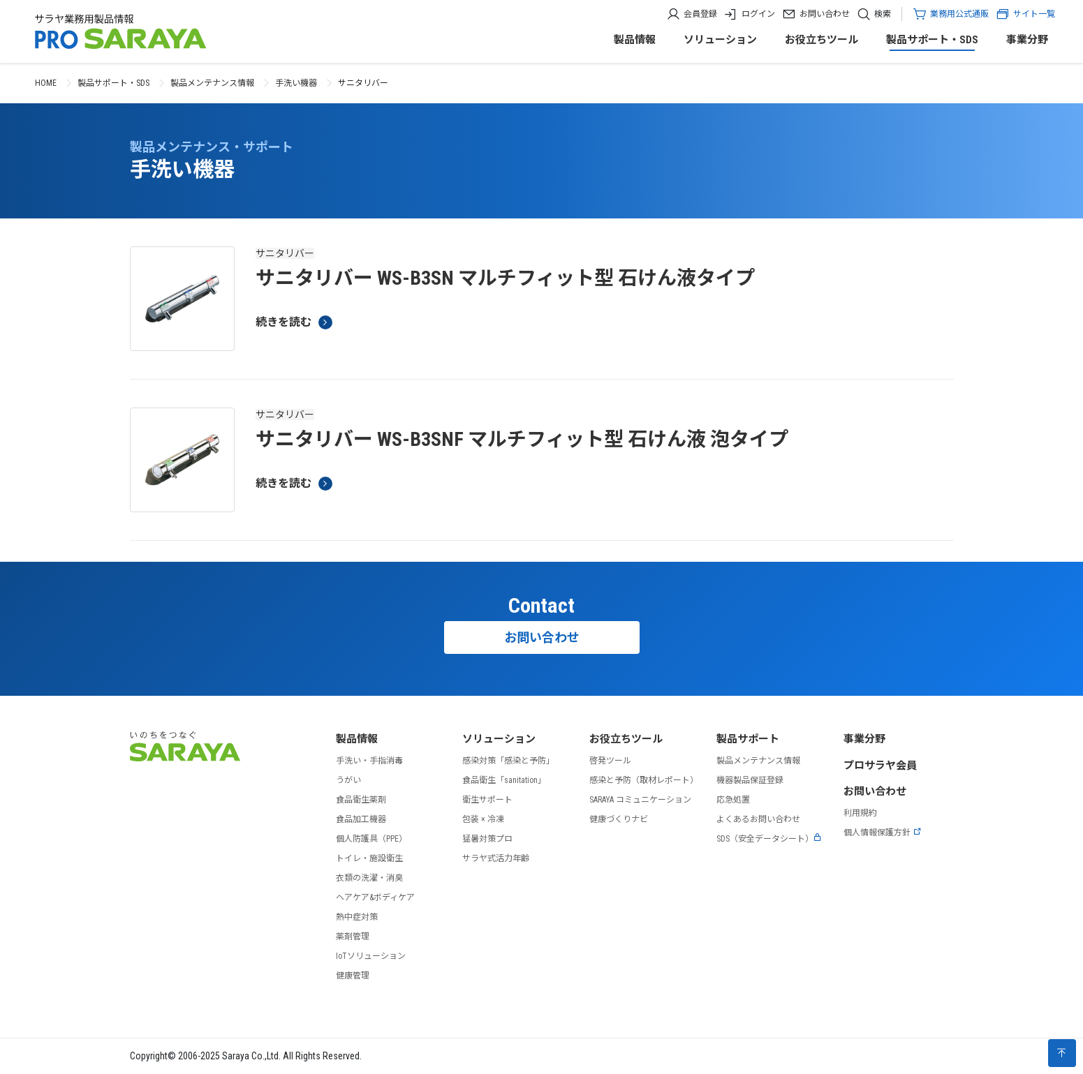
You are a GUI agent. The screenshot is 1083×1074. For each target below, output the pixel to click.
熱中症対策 (357, 917)
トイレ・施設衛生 (369, 858)
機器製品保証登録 (749, 780)
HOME (46, 83)
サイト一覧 (1025, 14)
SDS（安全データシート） (769, 839)
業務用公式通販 (959, 14)
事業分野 (1027, 39)
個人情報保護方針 (882, 832)
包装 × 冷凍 (483, 819)
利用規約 (860, 813)
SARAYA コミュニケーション (640, 800)
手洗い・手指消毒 (369, 761)
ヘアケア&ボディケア (375, 897)
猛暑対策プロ (487, 839)
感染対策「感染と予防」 (508, 761)
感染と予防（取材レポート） (643, 780)
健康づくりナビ (618, 819)
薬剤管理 (352, 936)
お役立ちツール (821, 39)
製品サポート (747, 739)
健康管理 (352, 975)
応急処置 (733, 800)
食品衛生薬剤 (361, 800)
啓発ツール (610, 761)
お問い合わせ (825, 14)
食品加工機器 (361, 819)
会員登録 (700, 14)
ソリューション (720, 39)
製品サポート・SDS (932, 39)
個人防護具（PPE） (371, 839)
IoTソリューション (371, 956)
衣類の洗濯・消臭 (369, 878)
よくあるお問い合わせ (758, 819)
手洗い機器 (296, 83)
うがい (348, 780)
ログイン (758, 14)
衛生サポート (487, 800)
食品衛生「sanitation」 (504, 780)
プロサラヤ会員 (880, 765)
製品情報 (635, 39)
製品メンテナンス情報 (212, 83)
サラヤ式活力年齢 (495, 858)
